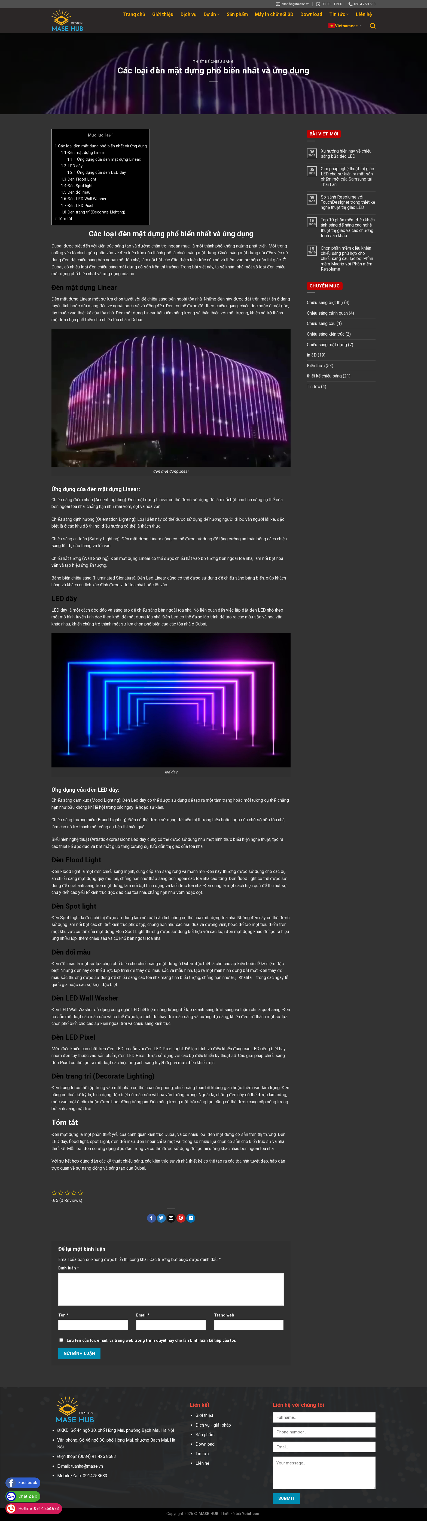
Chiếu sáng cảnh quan (327, 313)
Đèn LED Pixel (77, 205)
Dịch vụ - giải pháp (213, 1425)
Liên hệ (364, 14)
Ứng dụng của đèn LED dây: (97, 172)
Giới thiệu (162, 14)
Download (311, 14)
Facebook (28, 1482)
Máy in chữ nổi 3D (274, 14)
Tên (63, 1315)
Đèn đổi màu (75, 192)
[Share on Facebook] (151, 1218)
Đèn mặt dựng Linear (83, 152)
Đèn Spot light (77, 185)
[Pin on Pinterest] (180, 1218)
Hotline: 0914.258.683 (39, 1508)
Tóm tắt (63, 218)
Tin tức (339, 14)
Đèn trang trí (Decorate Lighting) (93, 212)
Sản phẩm (237, 14)
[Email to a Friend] (171, 1218)
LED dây (72, 165)
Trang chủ (134, 14)
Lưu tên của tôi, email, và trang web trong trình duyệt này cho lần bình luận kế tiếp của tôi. (151, 1340)
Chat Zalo (28, 1496)
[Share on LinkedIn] (190, 1218)
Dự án (211, 14)
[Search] (373, 26)
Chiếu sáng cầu (321, 323)
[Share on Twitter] (161, 1218)
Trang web (224, 1315)
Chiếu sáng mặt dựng (327, 344)
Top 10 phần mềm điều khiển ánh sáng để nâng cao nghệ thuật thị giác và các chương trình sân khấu (348, 227)
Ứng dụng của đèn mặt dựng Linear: (104, 159)
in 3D (312, 355)
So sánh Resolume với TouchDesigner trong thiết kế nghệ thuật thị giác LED (348, 202)
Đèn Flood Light (78, 179)
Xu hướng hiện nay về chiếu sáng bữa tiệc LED (346, 153)
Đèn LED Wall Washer (83, 198)
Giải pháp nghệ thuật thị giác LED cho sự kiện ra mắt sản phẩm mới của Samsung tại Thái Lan (347, 176)
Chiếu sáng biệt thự (325, 302)
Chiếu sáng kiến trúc (325, 334)
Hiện (108, 135)
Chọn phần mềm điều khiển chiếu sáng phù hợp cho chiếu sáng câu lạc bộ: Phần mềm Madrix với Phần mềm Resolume (347, 259)
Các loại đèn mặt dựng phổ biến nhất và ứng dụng (100, 146)
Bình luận (68, 1268)
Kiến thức (316, 365)
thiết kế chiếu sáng (213, 62)
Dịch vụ (189, 14)
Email (143, 1315)
